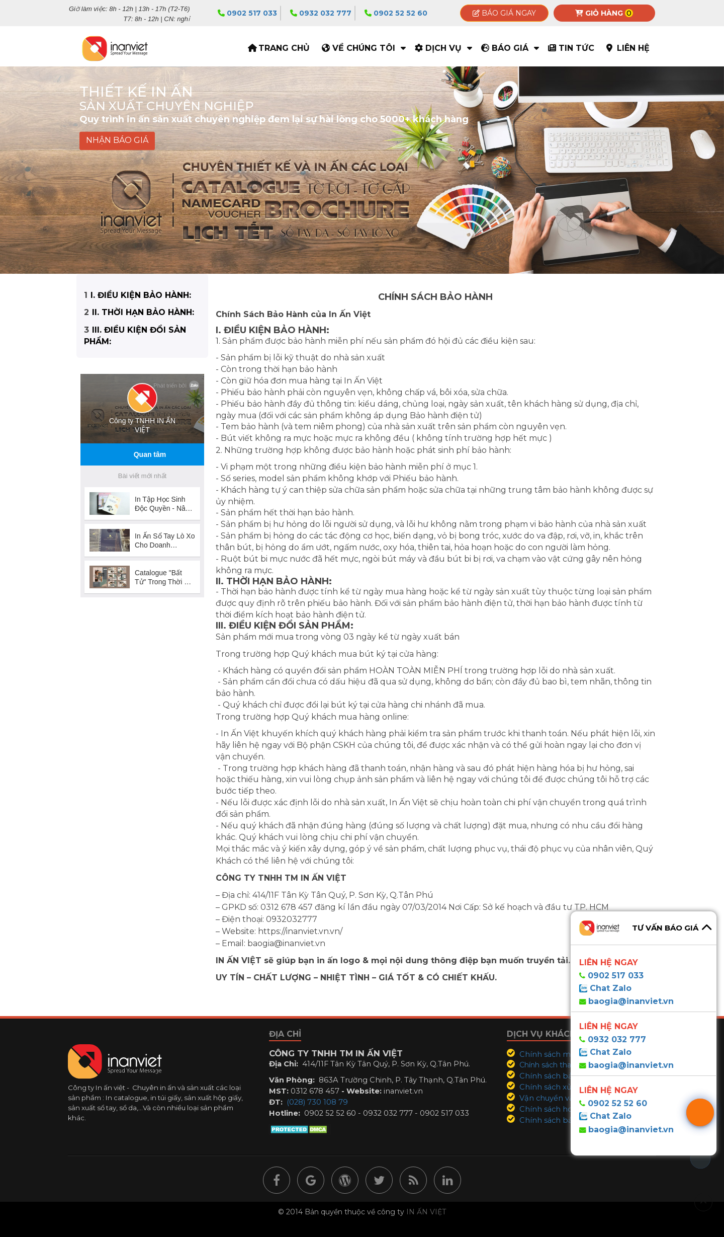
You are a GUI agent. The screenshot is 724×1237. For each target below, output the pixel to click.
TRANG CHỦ (284, 48)
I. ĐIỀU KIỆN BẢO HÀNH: (140, 295)
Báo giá (510, 48)
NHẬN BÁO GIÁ (117, 140)
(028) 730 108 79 (317, 1102)
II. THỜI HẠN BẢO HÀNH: (143, 312)
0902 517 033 (247, 13)
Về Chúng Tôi (363, 48)
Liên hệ (633, 48)
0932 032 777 (320, 13)
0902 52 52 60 (396, 13)
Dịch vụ (443, 48)
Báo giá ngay (504, 13)
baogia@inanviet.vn (631, 1001)
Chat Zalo (609, 988)
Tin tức (576, 48)
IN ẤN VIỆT (426, 1211)
